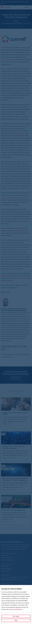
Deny (16, 620)
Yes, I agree (16, 616)
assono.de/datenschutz (15, 609)
